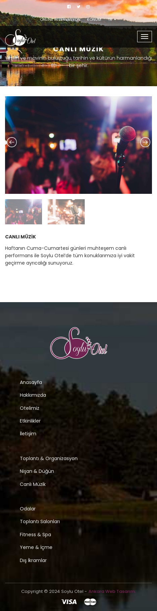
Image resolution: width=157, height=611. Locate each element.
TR (112, 19)
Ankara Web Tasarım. (112, 591)
